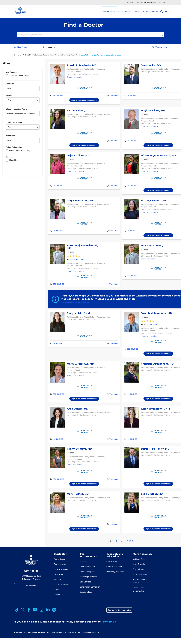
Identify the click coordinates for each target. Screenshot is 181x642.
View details (104, 96)
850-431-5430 (122, 96)
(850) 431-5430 (57, 96)
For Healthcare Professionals (146, 2)
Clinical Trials (111, 566)
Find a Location (124, 9)
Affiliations (10, 136)
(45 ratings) (80, 260)
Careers (130, 2)
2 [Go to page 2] (108, 545)
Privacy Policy (138, 574)
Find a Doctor (59, 563)
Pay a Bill (58, 584)
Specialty (10, 84)
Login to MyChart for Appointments (80, 100)
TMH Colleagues (87, 576)
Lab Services (85, 586)
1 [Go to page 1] (103, 544)
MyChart (162, 2)
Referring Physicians (88, 581)
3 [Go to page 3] (113, 545)
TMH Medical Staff (87, 571)
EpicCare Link (86, 596)
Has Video (13, 160)
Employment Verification (90, 591)
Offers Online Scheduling (19, 150)
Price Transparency (141, 579)
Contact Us (58, 599)
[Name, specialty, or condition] (90, 34)
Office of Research (114, 571)
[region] (113, 305)
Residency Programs (115, 576)
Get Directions (31, 590)
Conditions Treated (14, 122)
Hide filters (20, 47)
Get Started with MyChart (75, 304)
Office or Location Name (16, 109)
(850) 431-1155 (31, 575)
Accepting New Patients (19, 75)
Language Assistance (90, 637)
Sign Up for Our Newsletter (119, 614)
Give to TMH (59, 579)
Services (137, 9)
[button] (166, 11)
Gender (9, 95)
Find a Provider (109, 9)
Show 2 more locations (141, 340)
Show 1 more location (74, 77)
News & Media (139, 568)
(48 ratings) (146, 328)
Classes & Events (61, 589)
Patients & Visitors (151, 9)
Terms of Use (74, 637)
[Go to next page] (122, 545)
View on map (159, 47)
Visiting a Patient (139, 563)
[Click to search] (161, 11)
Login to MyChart (61, 574)
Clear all (82, 55)
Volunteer (58, 594)
